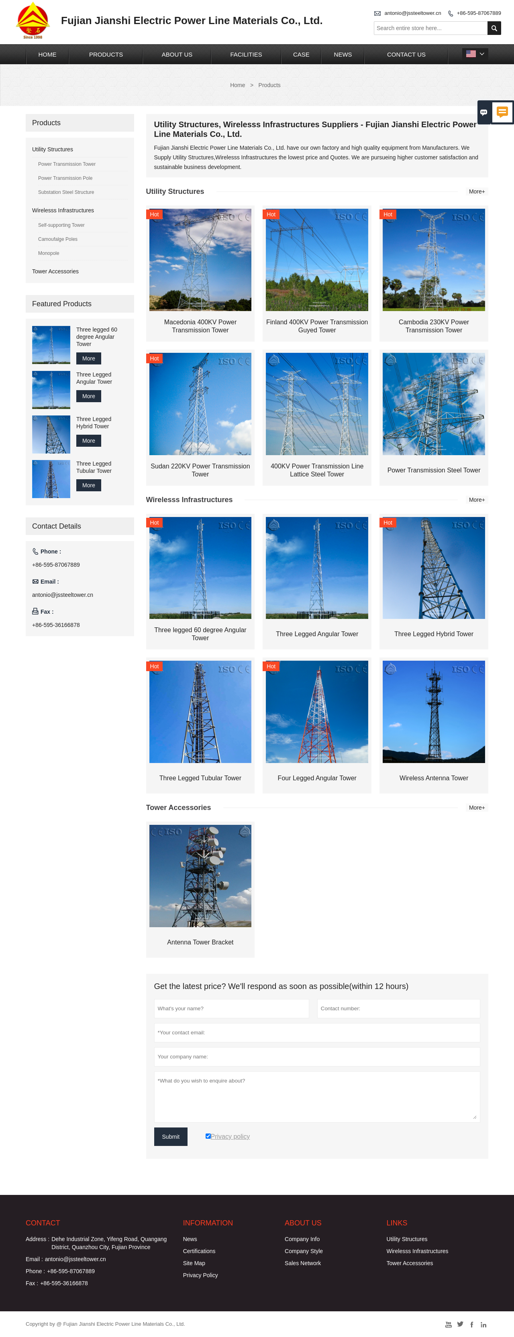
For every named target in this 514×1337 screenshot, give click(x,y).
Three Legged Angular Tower (94, 378)
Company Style (304, 1251)
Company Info (302, 1239)
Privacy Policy (200, 1275)
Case (301, 54)
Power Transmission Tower (67, 164)
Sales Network (303, 1263)
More (88, 358)
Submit (171, 1136)
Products (106, 54)
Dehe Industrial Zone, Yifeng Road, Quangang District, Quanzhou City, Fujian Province (109, 1243)
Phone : (35, 1271)
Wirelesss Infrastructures (63, 210)
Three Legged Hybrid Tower (93, 422)
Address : (37, 1239)
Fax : (32, 1283)
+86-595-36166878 (56, 625)
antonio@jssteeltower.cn (413, 13)
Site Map (194, 1263)
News (343, 54)
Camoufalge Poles (58, 239)
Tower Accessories (55, 271)
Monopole (48, 253)
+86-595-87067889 (479, 13)
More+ (477, 191)
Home (47, 54)
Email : (34, 1259)
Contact (43, 1223)
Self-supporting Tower (61, 225)
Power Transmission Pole (65, 178)
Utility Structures (52, 149)
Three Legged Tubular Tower (94, 467)
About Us (177, 54)
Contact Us (406, 54)
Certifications (199, 1251)
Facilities (246, 54)
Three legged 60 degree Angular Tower (96, 336)
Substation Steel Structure (66, 192)
